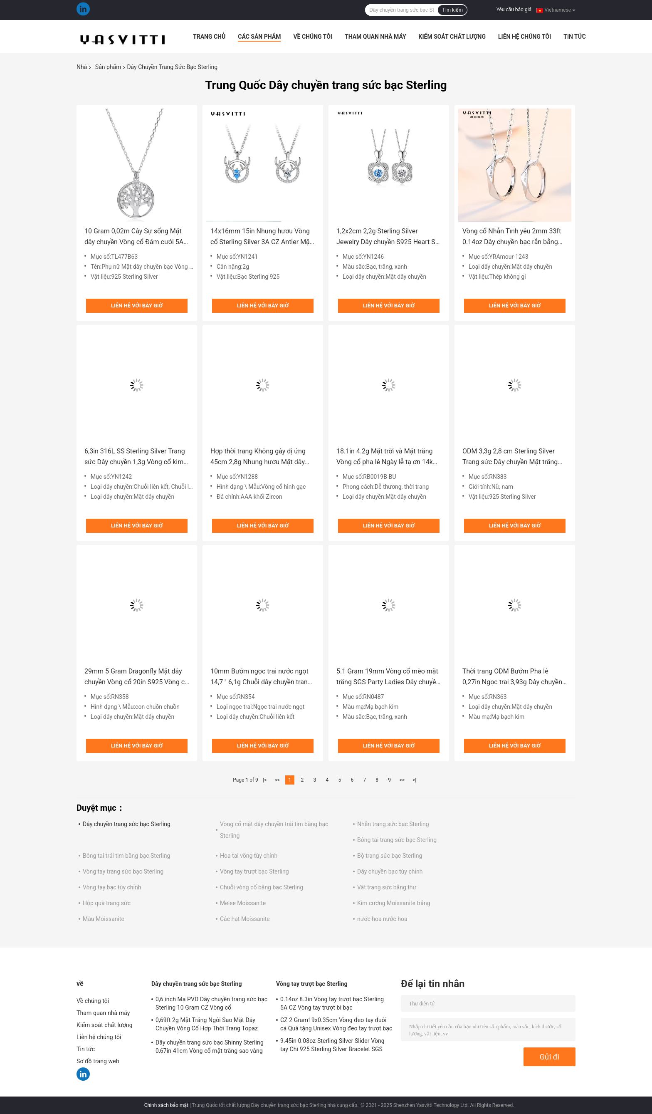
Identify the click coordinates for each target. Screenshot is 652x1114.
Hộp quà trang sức (107, 903)
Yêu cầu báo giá (513, 9)
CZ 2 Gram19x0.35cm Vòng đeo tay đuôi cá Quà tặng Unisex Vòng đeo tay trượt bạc (336, 1024)
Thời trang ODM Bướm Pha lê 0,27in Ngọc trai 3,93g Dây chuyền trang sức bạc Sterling (512, 677)
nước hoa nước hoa (382, 919)
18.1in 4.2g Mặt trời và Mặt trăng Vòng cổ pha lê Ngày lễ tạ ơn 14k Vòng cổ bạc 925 (384, 457)
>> (402, 780)
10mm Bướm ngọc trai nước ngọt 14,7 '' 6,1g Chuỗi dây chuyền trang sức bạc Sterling (260, 677)
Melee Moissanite (243, 903)
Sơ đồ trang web (98, 1061)
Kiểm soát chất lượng (452, 36)
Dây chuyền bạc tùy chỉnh (389, 871)
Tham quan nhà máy (375, 36)
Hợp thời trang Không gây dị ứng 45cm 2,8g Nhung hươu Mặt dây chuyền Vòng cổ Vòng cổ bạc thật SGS (259, 457)
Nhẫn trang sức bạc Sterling (393, 824)
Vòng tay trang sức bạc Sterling (123, 871)
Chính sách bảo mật (166, 1105)
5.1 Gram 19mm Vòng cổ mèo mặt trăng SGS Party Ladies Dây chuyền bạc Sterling (388, 677)
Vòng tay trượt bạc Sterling (254, 871)
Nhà (82, 67)
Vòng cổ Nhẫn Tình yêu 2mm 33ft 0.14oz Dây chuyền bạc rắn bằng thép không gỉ (511, 237)
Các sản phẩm (259, 36)
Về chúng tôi (312, 36)
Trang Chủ (209, 36)
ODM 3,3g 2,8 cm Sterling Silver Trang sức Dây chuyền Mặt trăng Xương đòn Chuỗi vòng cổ (510, 457)
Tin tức (574, 36)
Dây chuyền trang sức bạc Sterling (126, 824)
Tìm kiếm (452, 10)
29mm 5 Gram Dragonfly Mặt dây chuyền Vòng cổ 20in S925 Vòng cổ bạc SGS (136, 677)
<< (277, 780)
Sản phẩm (108, 67)
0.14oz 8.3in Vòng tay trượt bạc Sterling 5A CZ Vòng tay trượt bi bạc (332, 1003)
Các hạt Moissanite (245, 919)
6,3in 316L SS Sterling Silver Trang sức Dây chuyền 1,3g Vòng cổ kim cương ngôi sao (134, 457)
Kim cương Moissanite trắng (393, 903)
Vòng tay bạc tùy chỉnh (112, 887)
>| (414, 780)
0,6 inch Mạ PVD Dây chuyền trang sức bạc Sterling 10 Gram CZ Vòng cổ (211, 1003)
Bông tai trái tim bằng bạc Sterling (126, 855)
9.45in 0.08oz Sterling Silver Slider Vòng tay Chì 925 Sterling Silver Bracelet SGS (332, 1044)
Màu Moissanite (103, 919)
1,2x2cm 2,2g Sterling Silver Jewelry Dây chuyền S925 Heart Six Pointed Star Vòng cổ (388, 237)
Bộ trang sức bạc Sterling (389, 855)
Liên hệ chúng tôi (524, 36)
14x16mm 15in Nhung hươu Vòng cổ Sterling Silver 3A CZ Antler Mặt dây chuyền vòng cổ (261, 237)
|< (265, 780)
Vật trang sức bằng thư (386, 887)
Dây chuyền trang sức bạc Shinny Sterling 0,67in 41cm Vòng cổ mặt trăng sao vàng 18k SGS (210, 1048)
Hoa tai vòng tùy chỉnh (248, 855)
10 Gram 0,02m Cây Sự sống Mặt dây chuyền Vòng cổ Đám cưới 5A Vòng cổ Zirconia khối (133, 237)
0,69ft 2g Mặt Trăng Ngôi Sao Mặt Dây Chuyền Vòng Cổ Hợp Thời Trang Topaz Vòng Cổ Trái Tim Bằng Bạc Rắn (207, 1025)
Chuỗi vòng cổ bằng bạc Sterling (261, 887)
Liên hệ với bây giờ (137, 305)
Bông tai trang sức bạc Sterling (397, 840)
